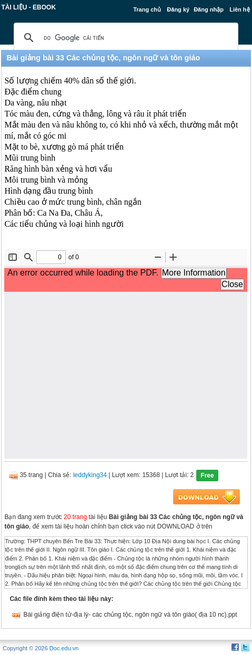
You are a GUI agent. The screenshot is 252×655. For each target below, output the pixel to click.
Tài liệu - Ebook (28, 7)
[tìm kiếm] (124, 37)
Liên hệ (239, 9)
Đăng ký (178, 9)
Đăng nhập (209, 9)
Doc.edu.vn (64, 648)
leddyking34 (90, 475)
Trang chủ (147, 9)
